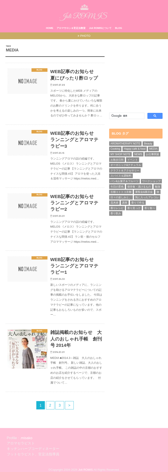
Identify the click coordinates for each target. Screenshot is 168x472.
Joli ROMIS (85, 469)
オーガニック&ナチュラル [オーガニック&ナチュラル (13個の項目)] (125, 165)
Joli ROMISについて (100, 28)
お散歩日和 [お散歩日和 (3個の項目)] (117, 159)
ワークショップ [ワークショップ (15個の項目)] (151, 181)
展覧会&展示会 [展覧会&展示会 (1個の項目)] (144, 191)
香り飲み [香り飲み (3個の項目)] (115, 213)
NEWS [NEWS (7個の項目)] (138, 154)
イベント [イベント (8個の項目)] (132, 159)
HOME (49, 28)
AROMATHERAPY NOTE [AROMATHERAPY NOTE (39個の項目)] (125, 143)
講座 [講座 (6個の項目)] (124, 202)
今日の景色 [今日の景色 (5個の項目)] (117, 186)
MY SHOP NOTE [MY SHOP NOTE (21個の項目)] (120, 154)
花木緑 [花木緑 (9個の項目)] (114, 202)
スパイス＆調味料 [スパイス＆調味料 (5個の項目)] (120, 175)
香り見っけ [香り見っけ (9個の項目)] (133, 208)
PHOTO (85, 35)
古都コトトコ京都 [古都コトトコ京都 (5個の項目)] (120, 191)
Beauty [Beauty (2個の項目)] (148, 143)
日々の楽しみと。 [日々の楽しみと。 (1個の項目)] (120, 197)
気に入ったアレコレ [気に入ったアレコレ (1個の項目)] (147, 197)
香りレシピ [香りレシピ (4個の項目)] (117, 208)
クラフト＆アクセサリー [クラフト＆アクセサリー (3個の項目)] (124, 170)
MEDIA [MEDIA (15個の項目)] (153, 148)
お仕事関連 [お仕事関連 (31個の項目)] (152, 154)
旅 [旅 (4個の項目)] (158, 191)
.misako (25, 438)
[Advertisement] (136, 76)
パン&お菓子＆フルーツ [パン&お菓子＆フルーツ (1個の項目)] (124, 181)
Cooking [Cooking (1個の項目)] (115, 148)
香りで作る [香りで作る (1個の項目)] (137, 202)
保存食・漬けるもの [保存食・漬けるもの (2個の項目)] (139, 186)
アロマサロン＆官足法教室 (71, 28)
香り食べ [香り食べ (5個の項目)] (149, 208)
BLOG (118, 28)
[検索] (125, 116)
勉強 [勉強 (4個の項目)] (157, 186)
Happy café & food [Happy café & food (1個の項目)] (134, 148)
